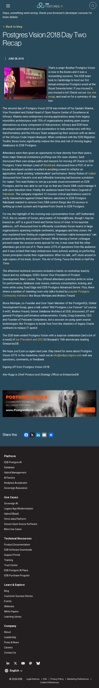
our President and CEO (29, 339)
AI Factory (9, 477)
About (7, 632)
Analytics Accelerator (15, 482)
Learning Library (12, 616)
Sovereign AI (11, 503)
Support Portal (12, 555)
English (14, 670)
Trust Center (11, 565)
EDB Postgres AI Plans (16, 570)
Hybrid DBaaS (11, 513)
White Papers (11, 611)
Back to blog (14, 26)
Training (8, 560)
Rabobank (8, 194)
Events (8, 601)
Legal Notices (33, 679)
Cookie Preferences (49, 682)
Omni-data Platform (15, 519)
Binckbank (49, 165)
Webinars (9, 606)
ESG (45, 679)
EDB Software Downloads (18, 549)
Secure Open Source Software (20, 524)
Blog (6, 591)
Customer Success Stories (18, 596)
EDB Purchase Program (17, 575)
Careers (8, 647)
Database (9, 467)
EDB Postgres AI (13, 462)
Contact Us (10, 652)
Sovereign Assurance (15, 488)
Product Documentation (17, 544)
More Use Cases (13, 529)
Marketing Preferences (78, 679)
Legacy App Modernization (18, 508)
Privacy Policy (57, 679)
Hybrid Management (15, 472)
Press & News (11, 642)
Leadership (10, 637)
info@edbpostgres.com (67, 355)
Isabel (92, 173)
